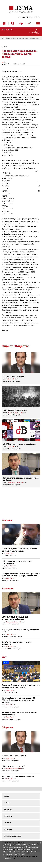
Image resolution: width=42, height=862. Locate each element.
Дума (9, 379)
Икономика (8, 588)
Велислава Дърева (13, 412)
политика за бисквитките (23, 853)
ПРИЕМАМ (7, 858)
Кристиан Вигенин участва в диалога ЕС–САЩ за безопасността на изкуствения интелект (19, 700)
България (7, 520)
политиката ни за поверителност (13, 854)
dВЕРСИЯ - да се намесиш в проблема (19, 444)
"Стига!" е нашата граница (14, 376)
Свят (4, 657)
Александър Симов (14, 482)
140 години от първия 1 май (15, 410)
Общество (8, 38)
